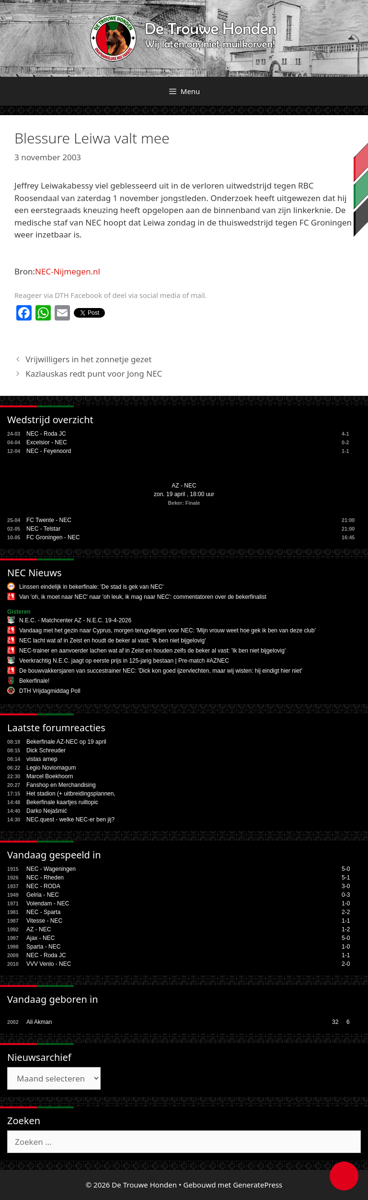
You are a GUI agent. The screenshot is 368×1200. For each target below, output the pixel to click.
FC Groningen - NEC (53, 537)
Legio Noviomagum (51, 767)
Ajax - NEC (40, 938)
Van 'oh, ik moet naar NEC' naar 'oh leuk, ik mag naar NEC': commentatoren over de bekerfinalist (142, 597)
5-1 (346, 877)
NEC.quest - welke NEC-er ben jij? (70, 819)
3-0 (346, 886)
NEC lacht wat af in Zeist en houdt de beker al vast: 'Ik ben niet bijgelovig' (112, 640)
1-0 (346, 903)
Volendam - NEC (47, 903)
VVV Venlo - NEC (48, 964)
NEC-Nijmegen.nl (67, 271)
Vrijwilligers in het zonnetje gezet (88, 359)
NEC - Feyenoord (48, 451)
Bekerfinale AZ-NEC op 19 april (66, 741)
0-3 (346, 894)
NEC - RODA (43, 886)
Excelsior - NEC (46, 442)
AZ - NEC (184, 485)
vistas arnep (42, 759)
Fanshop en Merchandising (61, 785)
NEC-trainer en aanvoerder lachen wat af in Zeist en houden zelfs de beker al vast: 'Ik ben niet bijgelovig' (152, 650)
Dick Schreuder (46, 750)
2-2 (346, 912)
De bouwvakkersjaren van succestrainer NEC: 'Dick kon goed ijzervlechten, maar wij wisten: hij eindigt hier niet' (160, 670)
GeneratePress (257, 1184)
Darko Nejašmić (46, 811)
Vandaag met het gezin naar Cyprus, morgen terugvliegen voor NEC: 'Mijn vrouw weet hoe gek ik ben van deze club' (167, 630)
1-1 (346, 920)
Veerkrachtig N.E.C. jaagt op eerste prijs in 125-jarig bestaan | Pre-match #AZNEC (124, 660)
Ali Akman (39, 1022)
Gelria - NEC (42, 894)
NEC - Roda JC (46, 433)
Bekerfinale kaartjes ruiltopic (62, 802)
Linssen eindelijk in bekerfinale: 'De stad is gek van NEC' (91, 586)
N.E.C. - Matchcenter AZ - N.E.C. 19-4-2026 (75, 620)
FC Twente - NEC (48, 520)
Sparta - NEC (43, 946)
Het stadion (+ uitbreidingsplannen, (70, 793)
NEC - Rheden (45, 877)
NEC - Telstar (43, 528)
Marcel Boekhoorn (49, 776)
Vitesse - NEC (44, 920)
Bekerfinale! (34, 680)
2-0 (346, 964)
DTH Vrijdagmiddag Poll (49, 691)
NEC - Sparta (43, 912)
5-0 (346, 869)
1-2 (346, 929)
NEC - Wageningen (51, 869)
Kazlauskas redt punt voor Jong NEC (93, 373)
